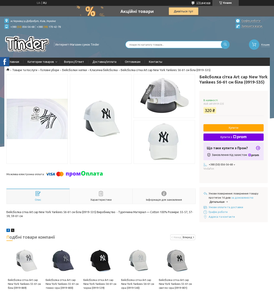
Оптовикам (132, 61)
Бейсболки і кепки (74, 70)
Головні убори (49, 70)
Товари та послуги (24, 70)
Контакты (155, 61)
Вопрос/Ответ (74, 61)
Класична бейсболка (104, 70)
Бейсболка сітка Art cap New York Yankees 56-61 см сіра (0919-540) (137, 283)
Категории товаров (41, 61)
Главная (14, 61)
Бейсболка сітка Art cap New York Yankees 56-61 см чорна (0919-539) (99, 283)
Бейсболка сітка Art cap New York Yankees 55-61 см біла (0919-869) (24, 283)
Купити (233, 127)
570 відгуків (203, 2)
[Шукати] (225, 44)
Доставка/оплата (104, 61)
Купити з (233, 137)
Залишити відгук (252, 26)
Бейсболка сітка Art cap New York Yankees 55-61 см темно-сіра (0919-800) (62, 283)
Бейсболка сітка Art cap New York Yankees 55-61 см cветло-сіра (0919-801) (175, 283)
